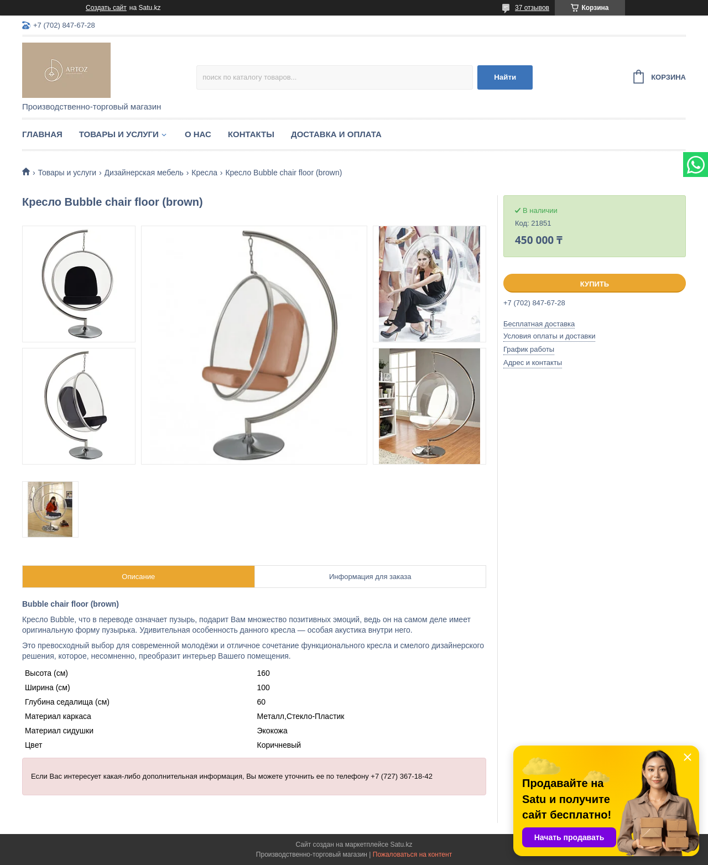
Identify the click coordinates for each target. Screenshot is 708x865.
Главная (42, 134)
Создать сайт (106, 8)
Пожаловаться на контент (412, 854)
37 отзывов (532, 8)
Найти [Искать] (505, 77)
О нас (198, 134)
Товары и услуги (119, 134)
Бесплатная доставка (539, 324)
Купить (594, 284)
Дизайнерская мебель (144, 172)
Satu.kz (401, 844)
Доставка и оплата (336, 134)
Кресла (204, 172)
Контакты (251, 134)
